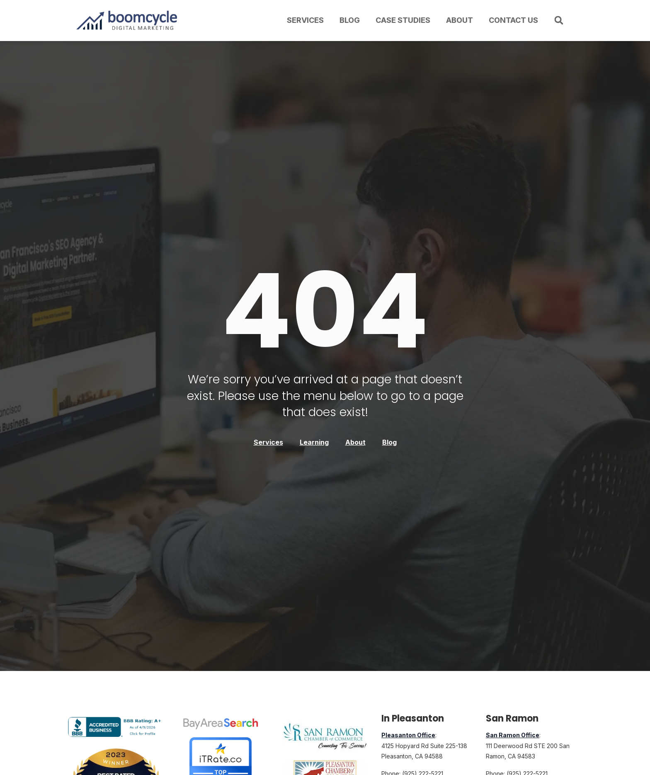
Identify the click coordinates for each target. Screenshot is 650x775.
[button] (559, 20)
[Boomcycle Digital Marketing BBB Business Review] (116, 734)
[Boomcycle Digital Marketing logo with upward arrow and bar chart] (128, 20)
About (459, 20)
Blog (350, 20)
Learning (314, 442)
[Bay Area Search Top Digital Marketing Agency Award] (220, 723)
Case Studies (403, 20)
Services (305, 20)
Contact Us (513, 20)
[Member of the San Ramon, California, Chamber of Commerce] (325, 736)
